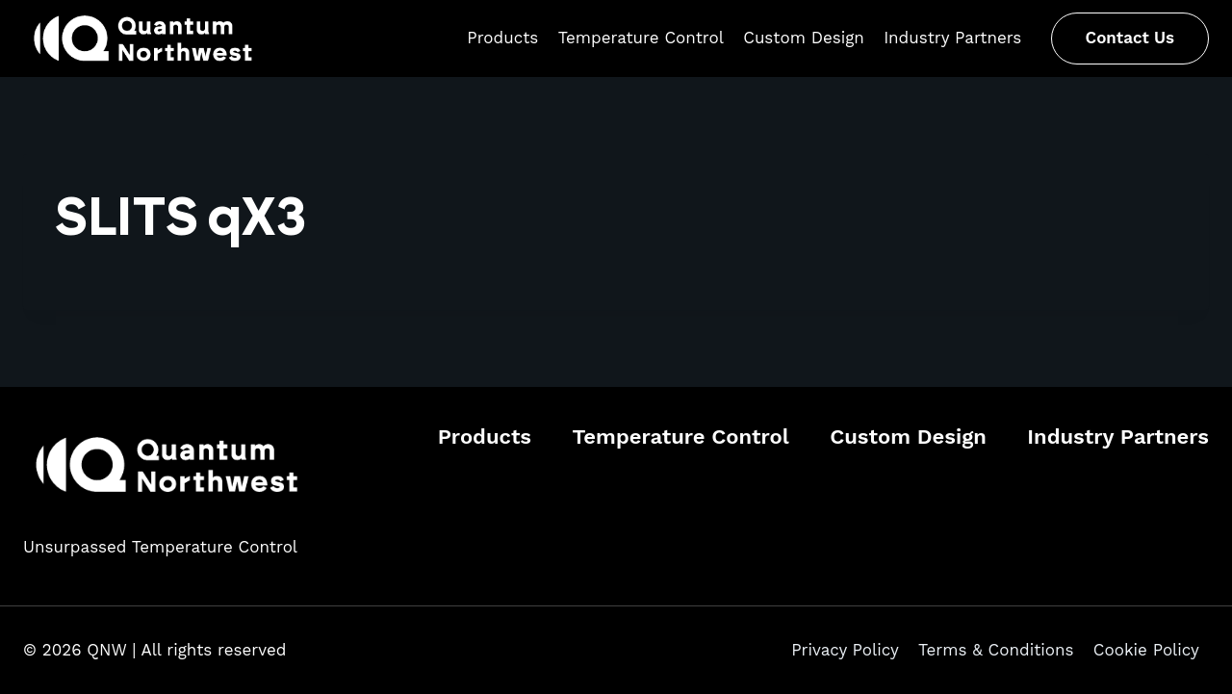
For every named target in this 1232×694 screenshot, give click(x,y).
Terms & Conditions (995, 649)
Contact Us (1130, 37)
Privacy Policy (845, 649)
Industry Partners (952, 37)
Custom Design (803, 37)
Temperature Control (641, 37)
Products (502, 37)
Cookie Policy (1146, 649)
